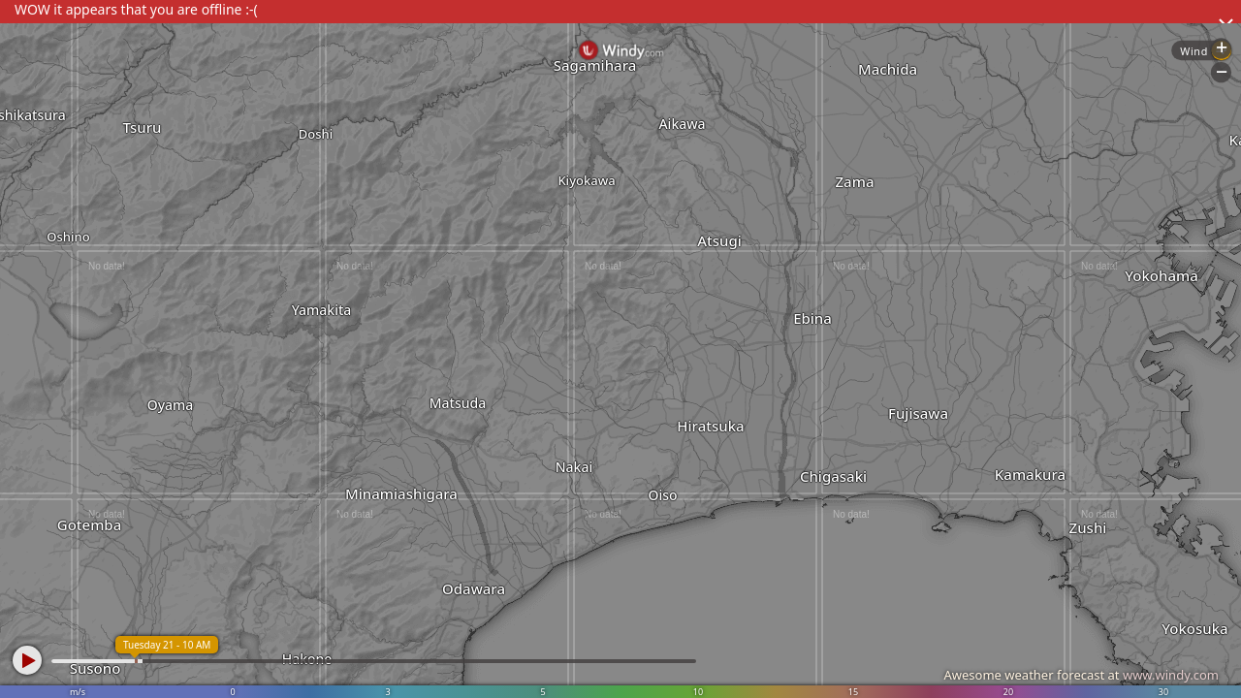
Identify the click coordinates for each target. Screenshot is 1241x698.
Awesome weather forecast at (1081, 674)
